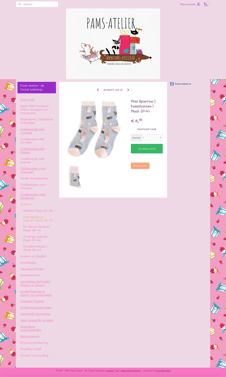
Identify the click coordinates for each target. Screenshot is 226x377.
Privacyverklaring (34, 342)
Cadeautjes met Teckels (32, 131)
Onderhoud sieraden (36, 307)
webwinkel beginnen (131, 370)
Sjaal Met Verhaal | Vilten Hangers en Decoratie (35, 109)
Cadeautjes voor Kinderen (33, 196)
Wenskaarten (30, 275)
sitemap (110, 370)
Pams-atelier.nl (180, 84)
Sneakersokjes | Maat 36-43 (35, 248)
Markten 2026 (30, 349)
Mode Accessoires (34, 178)
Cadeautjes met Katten (32, 150)
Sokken (25, 204)
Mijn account (190, 4)
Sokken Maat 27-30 (38, 210)
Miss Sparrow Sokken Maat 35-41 (38, 218)
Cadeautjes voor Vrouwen (33, 170)
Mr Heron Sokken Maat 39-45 (36, 228)
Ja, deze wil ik (147, 148)
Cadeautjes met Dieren (32, 160)
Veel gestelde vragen (36, 320)
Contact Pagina (32, 301)
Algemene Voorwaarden (30, 328)
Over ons (27, 99)
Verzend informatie (35, 314)
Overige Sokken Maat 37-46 (35, 238)
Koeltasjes (28, 262)
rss (117, 370)
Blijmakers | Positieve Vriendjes (36, 121)
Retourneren (30, 336)
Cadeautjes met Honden (32, 140)
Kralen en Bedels (33, 256)
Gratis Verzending (34, 355)
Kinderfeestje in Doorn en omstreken (36, 293)
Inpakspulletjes (32, 269)
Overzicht (140, 165)
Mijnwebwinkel (163, 370)
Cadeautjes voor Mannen (33, 186)
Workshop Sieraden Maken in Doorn (35, 283)
